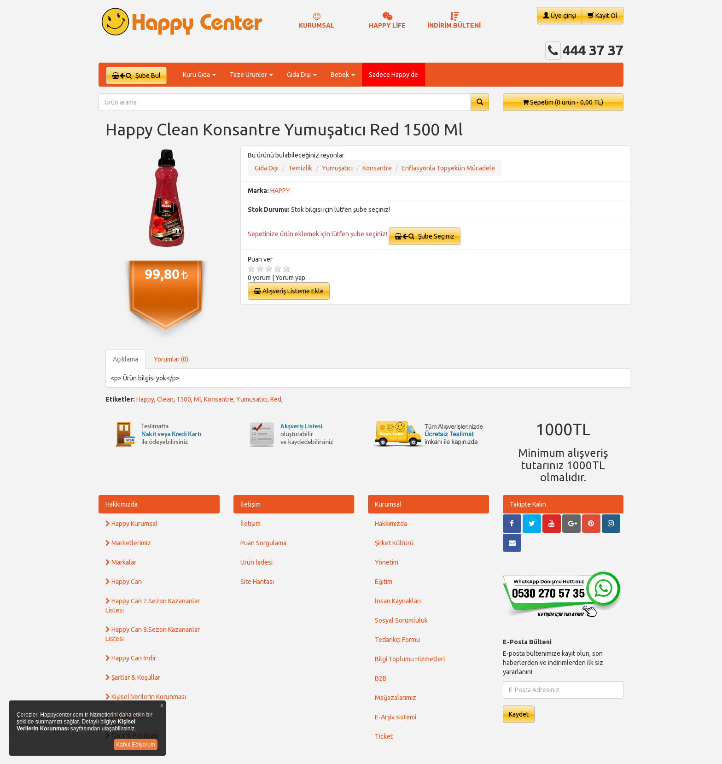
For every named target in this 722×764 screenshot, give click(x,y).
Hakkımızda (121, 504)
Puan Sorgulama (263, 543)
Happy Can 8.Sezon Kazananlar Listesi (152, 634)
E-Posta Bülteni (527, 642)
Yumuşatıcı (337, 168)
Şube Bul (136, 75)
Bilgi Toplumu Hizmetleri (410, 659)
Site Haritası (257, 581)
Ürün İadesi (256, 562)
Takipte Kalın (528, 504)
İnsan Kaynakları (398, 601)
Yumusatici (252, 399)
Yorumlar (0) (171, 359)
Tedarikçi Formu (397, 639)
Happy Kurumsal (131, 523)
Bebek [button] (343, 74)
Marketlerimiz (128, 543)
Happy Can (123, 581)
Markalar (120, 562)
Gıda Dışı (267, 168)
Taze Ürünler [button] (251, 74)
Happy (145, 399)
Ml (197, 399)
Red (275, 399)
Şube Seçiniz (424, 236)
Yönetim (386, 562)
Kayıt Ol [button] (602, 15)
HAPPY (280, 190)
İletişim (250, 504)
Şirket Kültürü (394, 543)
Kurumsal (388, 504)
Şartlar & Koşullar (132, 677)
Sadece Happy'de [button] (393, 74)
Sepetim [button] (563, 102)
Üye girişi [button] (559, 15)
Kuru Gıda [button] (199, 74)
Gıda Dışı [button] (302, 74)
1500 (183, 399)
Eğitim (383, 581)
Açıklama (125, 359)
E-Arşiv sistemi (395, 717)
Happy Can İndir (130, 658)
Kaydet (519, 714)
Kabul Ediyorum (135, 744)
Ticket (384, 736)
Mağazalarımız (395, 697)
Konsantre (377, 168)
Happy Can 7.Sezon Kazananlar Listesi (152, 605)
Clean (165, 399)
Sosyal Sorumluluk (401, 620)
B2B (381, 678)
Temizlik (300, 168)
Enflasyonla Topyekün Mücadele (448, 168)
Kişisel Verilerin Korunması (145, 696)
